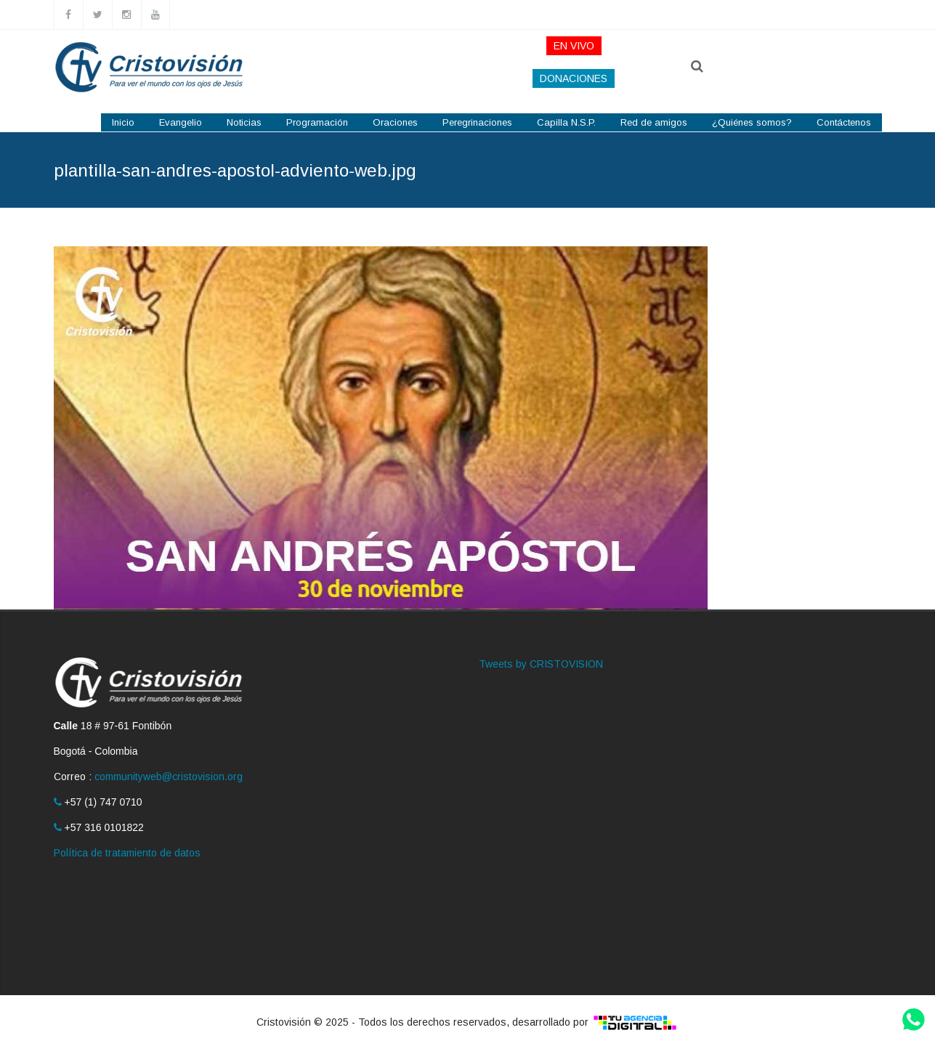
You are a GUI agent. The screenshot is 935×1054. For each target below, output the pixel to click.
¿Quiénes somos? (752, 122)
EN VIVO (574, 46)
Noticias (244, 122)
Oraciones (395, 122)
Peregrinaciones (477, 122)
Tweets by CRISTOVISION (541, 664)
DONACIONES (573, 78)
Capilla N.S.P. (566, 122)
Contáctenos (844, 122)
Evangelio (180, 122)
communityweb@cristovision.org (168, 776)
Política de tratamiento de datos (127, 853)
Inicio (123, 122)
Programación (317, 122)
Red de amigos (653, 122)
